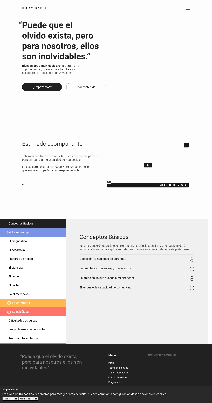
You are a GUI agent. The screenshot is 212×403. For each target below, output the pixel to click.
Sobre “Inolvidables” (118, 372)
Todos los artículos (118, 367)
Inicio (111, 363)
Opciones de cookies (28, 399)
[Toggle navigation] (188, 8)
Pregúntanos (115, 382)
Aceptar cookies (10, 399)
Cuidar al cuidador (117, 377)
